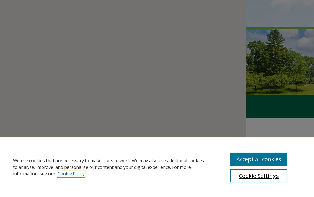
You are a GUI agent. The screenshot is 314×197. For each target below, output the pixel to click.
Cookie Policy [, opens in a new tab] (71, 174)
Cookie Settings (259, 175)
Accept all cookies (258, 159)
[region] (157, 167)
